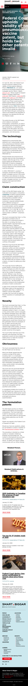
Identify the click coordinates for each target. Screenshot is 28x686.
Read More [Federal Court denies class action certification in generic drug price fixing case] (6, 597)
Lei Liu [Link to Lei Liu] (12, 56)
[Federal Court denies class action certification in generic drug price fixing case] (14, 562)
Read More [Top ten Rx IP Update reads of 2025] (6, 550)
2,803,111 (12, 97)
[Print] (3, 63)
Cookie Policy (6, 621)
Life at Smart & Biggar (7, 650)
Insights (17, 635)
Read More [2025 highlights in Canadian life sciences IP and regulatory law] (6, 512)
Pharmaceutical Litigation (12, 429)
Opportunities (7, 651)
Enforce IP (6, 639)
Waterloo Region (20, 621)
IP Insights (18, 637)
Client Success (19, 640)
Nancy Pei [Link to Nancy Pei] (22, 499)
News (17, 641)
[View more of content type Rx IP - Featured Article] (12, 11)
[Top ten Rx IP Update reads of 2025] (14, 524)
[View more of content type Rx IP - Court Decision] (10, 11)
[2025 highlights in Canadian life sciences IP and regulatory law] (14, 482)
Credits (14, 684)
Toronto (18, 616)
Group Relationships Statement (6, 626)
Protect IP (6, 637)
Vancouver (18, 618)
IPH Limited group (8, 675)
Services (5, 635)
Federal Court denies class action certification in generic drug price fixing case (13, 575)
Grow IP (6, 640)
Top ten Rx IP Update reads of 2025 (13, 536)
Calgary (18, 620)
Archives (18, 644)
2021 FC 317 (6, 93)
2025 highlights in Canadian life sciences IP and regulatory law (13, 495)
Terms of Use (6, 622)
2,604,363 (5, 96)
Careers (4, 647)
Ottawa (18, 614)
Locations (24, 6)
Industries (5, 642)
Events (17, 643)
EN (6, 6)
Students (6, 653)
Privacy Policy (6, 619)
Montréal (18, 617)
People (4, 613)
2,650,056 (20, 96)
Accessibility (6, 617)
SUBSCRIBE (7, 658)
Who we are (6, 615)
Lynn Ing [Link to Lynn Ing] (12, 581)
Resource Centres (20, 646)
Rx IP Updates (19, 639)
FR (8, 6)
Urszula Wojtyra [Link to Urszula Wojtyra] (13, 499)
